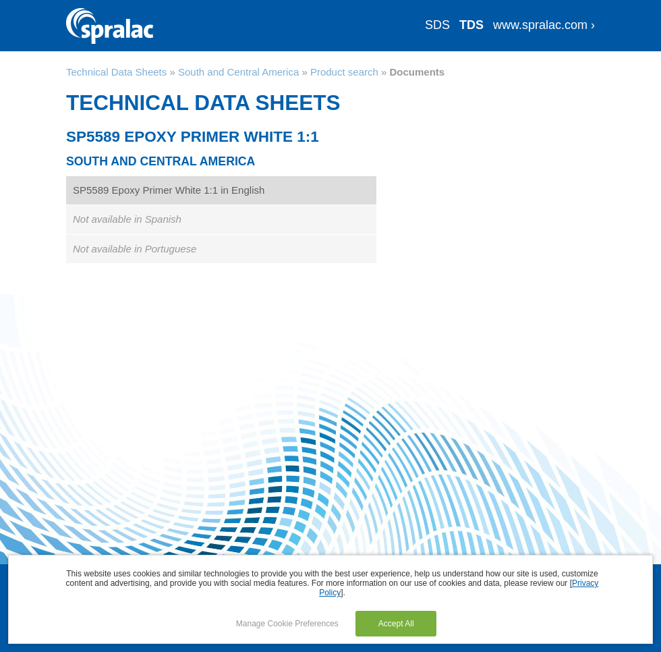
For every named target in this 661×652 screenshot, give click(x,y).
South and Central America (238, 72)
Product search (344, 72)
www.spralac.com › (544, 25)
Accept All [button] (396, 623)
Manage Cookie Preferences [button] (287, 623)
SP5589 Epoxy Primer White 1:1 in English (168, 190)
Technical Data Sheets (116, 72)
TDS (471, 25)
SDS (437, 25)
